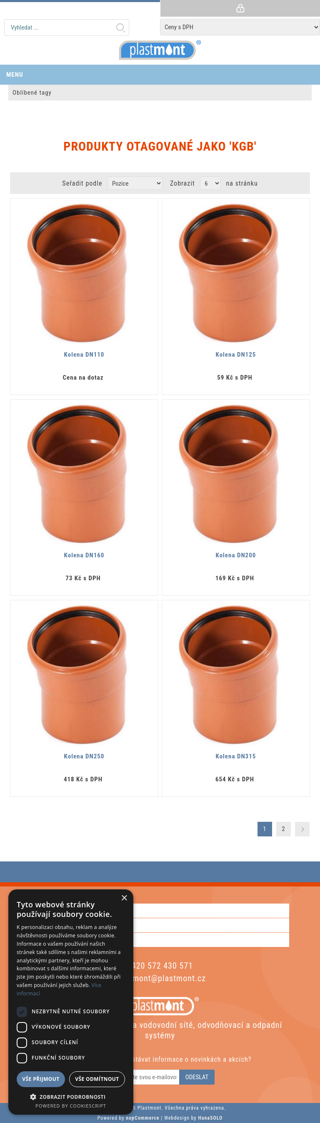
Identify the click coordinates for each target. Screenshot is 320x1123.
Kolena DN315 (236, 756)
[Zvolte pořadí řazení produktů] (135, 183)
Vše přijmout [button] (40, 1079)
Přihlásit (240, 8)
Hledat (120, 27)
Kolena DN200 (236, 555)
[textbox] (66, 27)
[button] (71, 1096)
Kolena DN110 (84, 354)
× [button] (124, 898)
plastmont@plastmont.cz (160, 978)
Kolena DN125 (236, 354)
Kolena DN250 (84, 756)
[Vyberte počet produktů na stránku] (210, 183)
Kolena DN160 (84, 555)
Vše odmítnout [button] (97, 1079)
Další (302, 829)
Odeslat (197, 1077)
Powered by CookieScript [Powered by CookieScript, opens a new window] (70, 1106)
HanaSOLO (210, 1118)
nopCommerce (142, 1118)
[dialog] (70, 1002)
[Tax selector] (240, 27)
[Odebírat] (142, 1077)
